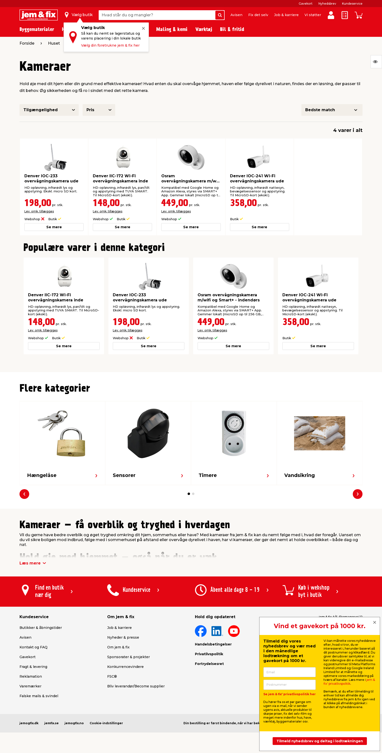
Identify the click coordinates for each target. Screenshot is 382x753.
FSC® (112, 676)
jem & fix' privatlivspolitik (349, 681)
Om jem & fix (118, 647)
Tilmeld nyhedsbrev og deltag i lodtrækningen (320, 741)
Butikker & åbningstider (40, 627)
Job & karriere (286, 15)
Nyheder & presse (123, 637)
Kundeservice (352, 3)
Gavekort (306, 3)
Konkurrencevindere (125, 666)
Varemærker (30, 686)
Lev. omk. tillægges (39, 211)
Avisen (236, 15)
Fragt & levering (33, 666)
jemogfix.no (74, 723)
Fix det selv (258, 15)
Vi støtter (313, 15)
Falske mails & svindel (38, 696)
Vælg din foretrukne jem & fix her (110, 45)
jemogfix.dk (28, 723)
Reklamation (30, 676)
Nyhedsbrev (327, 3)
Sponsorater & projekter (128, 657)
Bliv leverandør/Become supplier (136, 686)
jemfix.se (51, 723)
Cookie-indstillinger (106, 723)
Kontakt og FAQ (33, 647)
